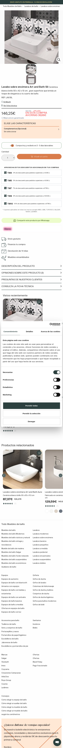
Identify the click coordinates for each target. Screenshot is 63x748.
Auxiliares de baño (8, 567)
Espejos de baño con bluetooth (14, 583)
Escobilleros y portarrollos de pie (14, 646)
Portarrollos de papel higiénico (13, 635)
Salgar (4, 658)
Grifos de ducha (39, 579)
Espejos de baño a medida (12, 605)
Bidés (35, 628)
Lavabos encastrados (41, 556)
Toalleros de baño (8, 624)
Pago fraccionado (40, 666)
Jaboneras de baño (9, 642)
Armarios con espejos (10, 586)
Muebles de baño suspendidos (14, 559)
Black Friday (37, 662)
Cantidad (5, 152)
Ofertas (36, 658)
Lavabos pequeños (40, 545)
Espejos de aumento (9, 579)
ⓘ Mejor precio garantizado (12, 118)
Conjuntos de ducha (41, 594)
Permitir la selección (31, 413)
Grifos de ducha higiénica (43, 597)
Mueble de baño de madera (12, 548)
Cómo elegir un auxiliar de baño (14, 703)
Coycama (5, 669)
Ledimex (4, 688)
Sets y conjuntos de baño (11, 628)
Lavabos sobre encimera (51, 6)
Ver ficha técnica (10, 106)
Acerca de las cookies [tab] (50, 331)
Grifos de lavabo (39, 583)
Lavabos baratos (39, 541)
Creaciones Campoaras (11, 673)
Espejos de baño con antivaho (13, 597)
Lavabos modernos (40, 534)
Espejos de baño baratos (11, 601)
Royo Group (6, 680)
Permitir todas (31, 406)
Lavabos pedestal (40, 552)
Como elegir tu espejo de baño (14, 700)
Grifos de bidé (38, 605)
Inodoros (36, 624)
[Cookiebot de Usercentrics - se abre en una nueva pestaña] (49, 324)
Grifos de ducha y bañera (43, 590)
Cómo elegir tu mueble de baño (14, 707)
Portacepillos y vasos (10, 631)
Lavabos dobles (39, 563)
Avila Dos (5, 677)
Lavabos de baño (31, 6)
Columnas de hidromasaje (43, 586)
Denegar (31, 421)
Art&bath (7, 102)
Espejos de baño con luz (11, 612)
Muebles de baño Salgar (11, 552)
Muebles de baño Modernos (12, 534)
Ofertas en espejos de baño (12, 608)
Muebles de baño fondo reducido (15, 556)
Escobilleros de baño (10, 639)
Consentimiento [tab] (11, 331)
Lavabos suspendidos (42, 559)
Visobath (5, 662)
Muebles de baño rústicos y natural (15, 538)
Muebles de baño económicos (13, 563)
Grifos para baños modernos (44, 601)
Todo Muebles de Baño (12, 6)
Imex (3, 666)
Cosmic (4, 684)
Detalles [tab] (29, 331)
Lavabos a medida (40, 548)
